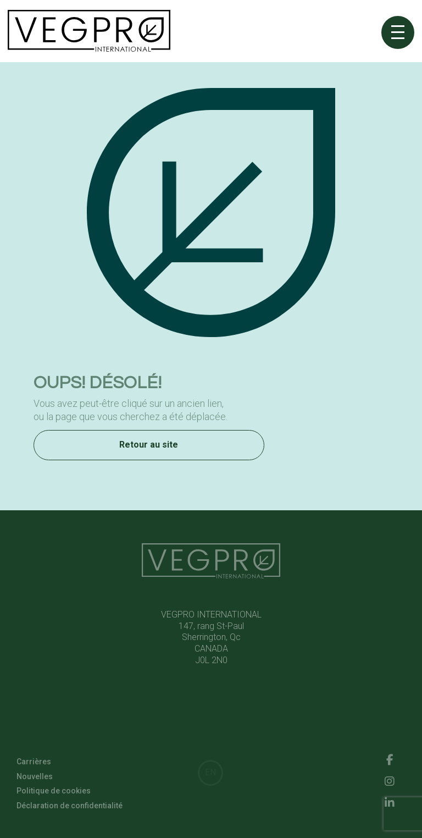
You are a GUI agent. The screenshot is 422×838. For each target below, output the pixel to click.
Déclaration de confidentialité (69, 806)
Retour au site (148, 446)
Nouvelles (34, 777)
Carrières (33, 763)
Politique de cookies (53, 792)
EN (210, 772)
